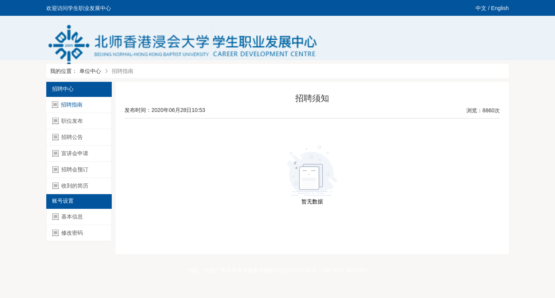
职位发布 (67, 121)
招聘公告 (67, 137)
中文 (481, 8)
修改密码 (67, 233)
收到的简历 (70, 186)
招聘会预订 (70, 169)
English (500, 8)
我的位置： (63, 71)
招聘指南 (67, 105)
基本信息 (67, 216)
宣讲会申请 (70, 153)
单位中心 (90, 71)
